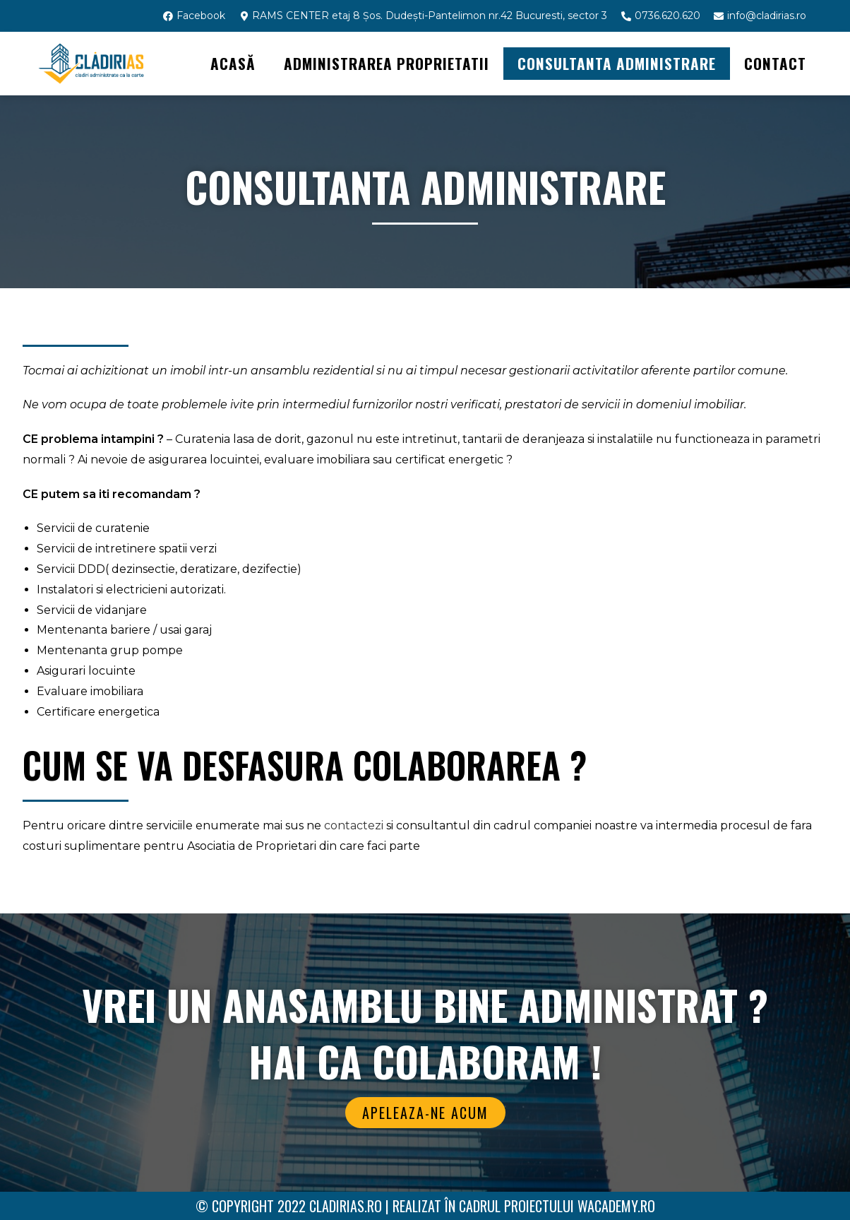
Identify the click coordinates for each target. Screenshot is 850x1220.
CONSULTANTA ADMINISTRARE (616, 63)
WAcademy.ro (616, 1205)
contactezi (353, 825)
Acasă (233, 63)
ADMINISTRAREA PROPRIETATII (386, 63)
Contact (775, 63)
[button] (425, 1112)
